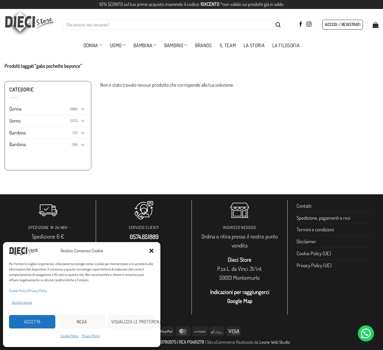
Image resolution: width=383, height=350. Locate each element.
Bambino (175, 45)
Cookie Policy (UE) (314, 253)
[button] (151, 251)
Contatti (304, 206)
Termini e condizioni (315, 229)
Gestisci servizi (22, 302)
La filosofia (286, 45)
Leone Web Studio (274, 342)
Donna (92, 45)
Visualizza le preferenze (132, 322)
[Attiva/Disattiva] (82, 108)
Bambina (144, 45)
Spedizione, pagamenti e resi (323, 218)
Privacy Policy (38, 290)
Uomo (118, 45)
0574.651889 (144, 237)
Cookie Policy (18, 290)
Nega (82, 322)
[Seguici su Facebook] (300, 24)
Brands (203, 45)
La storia (254, 45)
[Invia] (278, 24)
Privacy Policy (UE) (314, 265)
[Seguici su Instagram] (308, 24)
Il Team (228, 45)
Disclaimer (306, 241)
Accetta (32, 322)
